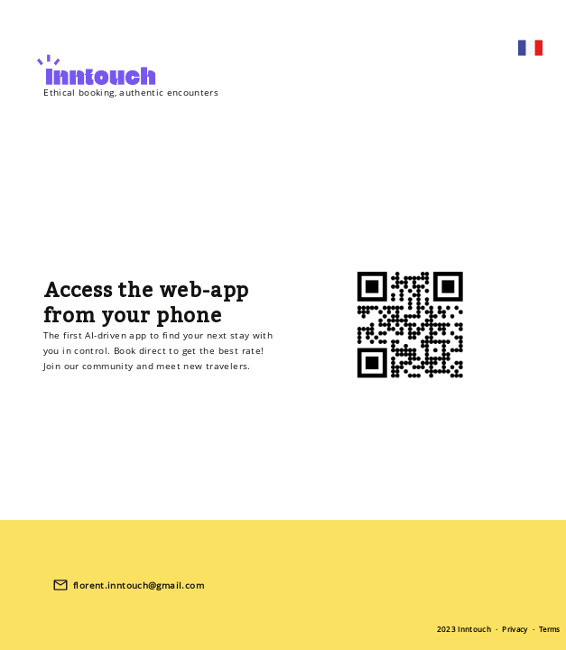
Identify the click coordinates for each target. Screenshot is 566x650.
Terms (550, 629)
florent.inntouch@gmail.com (138, 585)
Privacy (514, 629)
